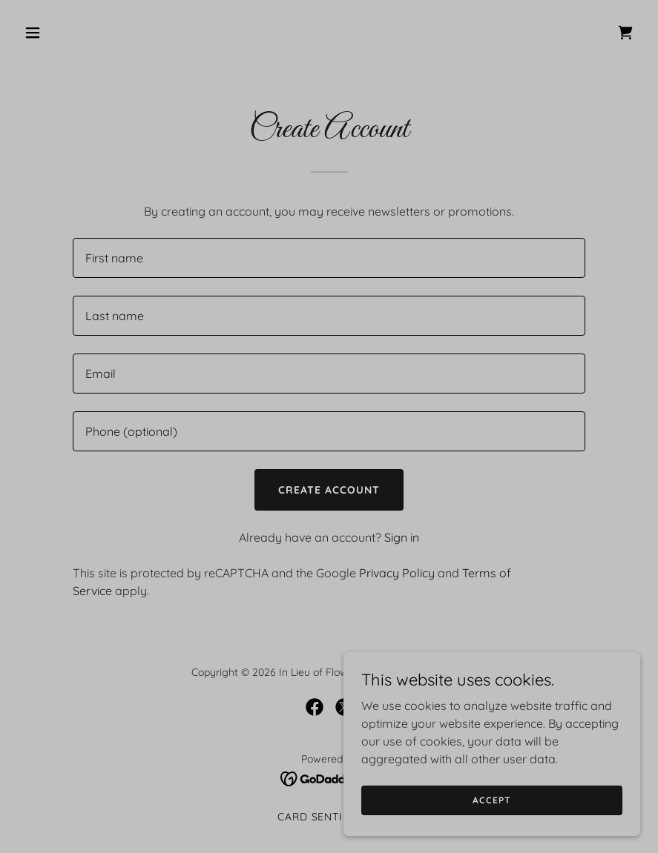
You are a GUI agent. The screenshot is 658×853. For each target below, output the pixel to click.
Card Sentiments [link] (329, 816)
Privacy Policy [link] (397, 572)
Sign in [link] (401, 537)
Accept (491, 800)
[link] (625, 32)
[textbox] (329, 258)
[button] (89, 32)
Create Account (329, 490)
